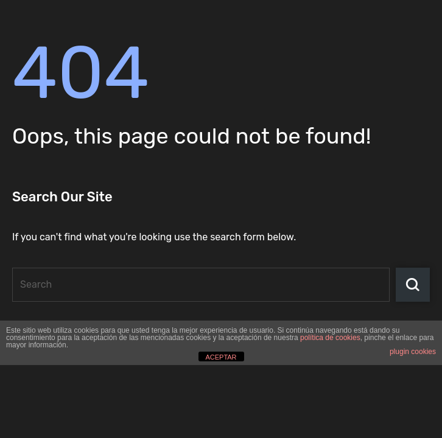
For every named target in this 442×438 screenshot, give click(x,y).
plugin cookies (413, 351)
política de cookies (330, 337)
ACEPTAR (220, 357)
